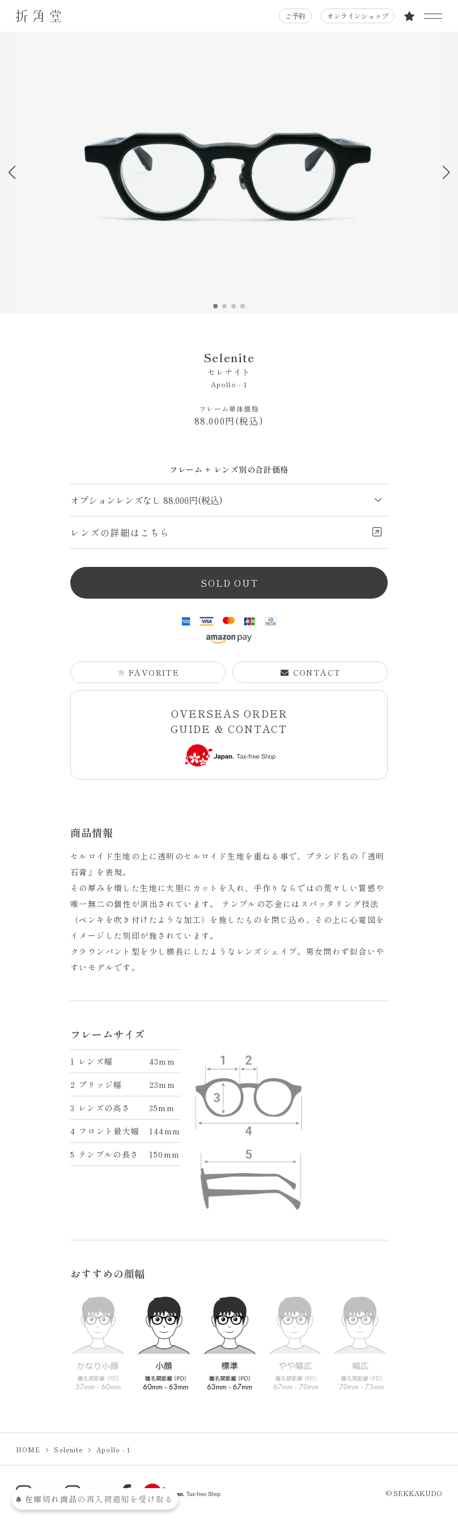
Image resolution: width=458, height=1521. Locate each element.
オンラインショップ (357, 15)
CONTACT (310, 672)
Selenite (229, 363)
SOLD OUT (229, 583)
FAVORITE (148, 672)
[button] (446, 172)
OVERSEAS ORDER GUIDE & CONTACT (229, 736)
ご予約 (295, 15)
